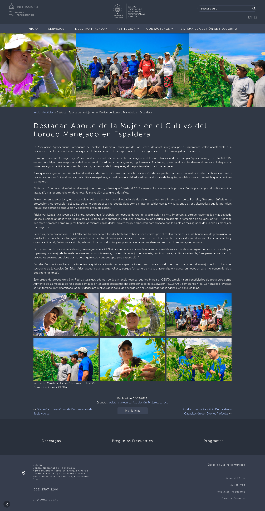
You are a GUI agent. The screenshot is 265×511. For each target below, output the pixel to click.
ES (255, 17)
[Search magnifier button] (254, 8)
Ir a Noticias (132, 410)
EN (250, 17)
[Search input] (225, 8)
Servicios (56, 28)
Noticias (48, 112)
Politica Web (237, 484)
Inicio (33, 28)
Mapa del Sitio (235, 478)
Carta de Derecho (233, 498)
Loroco (164, 402)
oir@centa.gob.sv (45, 499)
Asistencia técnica (120, 402)
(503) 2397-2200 (45, 489)
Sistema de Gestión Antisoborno (209, 28)
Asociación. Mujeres (145, 402)
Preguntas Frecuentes (231, 491)
